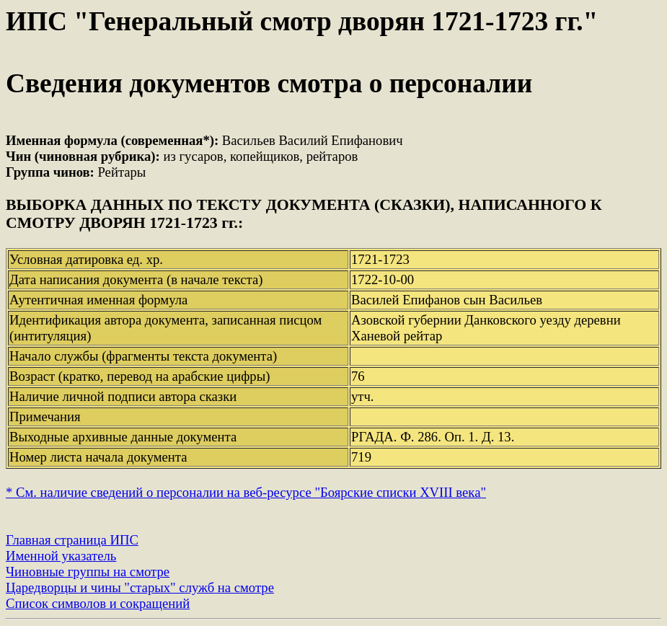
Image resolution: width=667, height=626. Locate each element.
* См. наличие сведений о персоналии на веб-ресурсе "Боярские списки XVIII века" (246, 492)
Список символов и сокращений (98, 603)
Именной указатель (61, 555)
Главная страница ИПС (72, 539)
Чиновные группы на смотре (87, 571)
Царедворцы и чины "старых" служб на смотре (140, 587)
